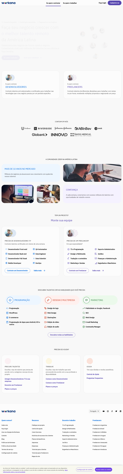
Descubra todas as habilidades (61, 335)
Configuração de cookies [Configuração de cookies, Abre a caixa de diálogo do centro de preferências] (84, 469)
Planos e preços (11, 389)
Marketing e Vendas (68, 435)
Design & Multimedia (68, 429)
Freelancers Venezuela (100, 442)
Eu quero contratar (10, 56)
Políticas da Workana (8, 442)
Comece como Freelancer (55, 383)
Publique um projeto (38, 425)
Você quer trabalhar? (33, 56)
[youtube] (104, 411)
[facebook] (112, 411)
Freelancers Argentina (100, 425)
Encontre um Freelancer (13, 385)
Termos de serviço (7, 449)
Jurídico (65, 442)
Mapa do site (36, 456)
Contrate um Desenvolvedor (17, 271)
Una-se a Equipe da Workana (11, 432)
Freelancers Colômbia (99, 432)
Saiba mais (39, 270)
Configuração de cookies (9, 453)
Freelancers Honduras (100, 449)
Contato (4, 435)
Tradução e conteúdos (69, 432)
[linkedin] (120, 411)
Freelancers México (99, 439)
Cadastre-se (114, 3)
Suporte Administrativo (69, 439)
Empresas (35, 446)
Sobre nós (5, 425)
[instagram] (108, 411)
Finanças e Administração (70, 446)
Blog (3, 439)
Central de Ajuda (93, 374)
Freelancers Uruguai (99, 435)
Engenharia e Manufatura (70, 449)
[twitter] (116, 411)
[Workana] (8, 3)
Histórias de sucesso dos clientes (42, 435)
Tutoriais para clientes (39, 449)
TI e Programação (68, 425)
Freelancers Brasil (98, 429)
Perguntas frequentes (95, 378)
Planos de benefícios (38, 439)
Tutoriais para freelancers (40, 453)
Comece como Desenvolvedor (57, 379)
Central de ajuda (37, 429)
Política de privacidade (9, 446)
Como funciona (36, 432)
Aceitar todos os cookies (103, 469)
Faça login (102, 3)
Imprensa (35, 442)
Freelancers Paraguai (99, 446)
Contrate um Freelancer (77, 271)
